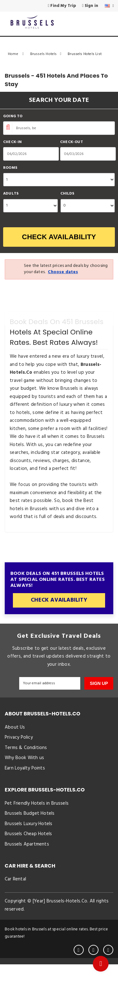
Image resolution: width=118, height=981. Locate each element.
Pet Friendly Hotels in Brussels (37, 811)
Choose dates (63, 272)
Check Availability (59, 237)
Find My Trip (67, 6)
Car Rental (15, 895)
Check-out (71, 142)
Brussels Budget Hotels (29, 823)
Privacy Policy (19, 740)
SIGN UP (99, 683)
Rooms (10, 168)
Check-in (12, 142)
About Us (15, 728)
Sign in (91, 6)
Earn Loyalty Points (25, 775)
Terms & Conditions (26, 751)
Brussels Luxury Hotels (28, 835)
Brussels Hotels (47, 54)
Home (17, 54)
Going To (13, 116)
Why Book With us (24, 763)
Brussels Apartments (27, 859)
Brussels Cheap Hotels (28, 847)
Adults (11, 193)
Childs (67, 193)
